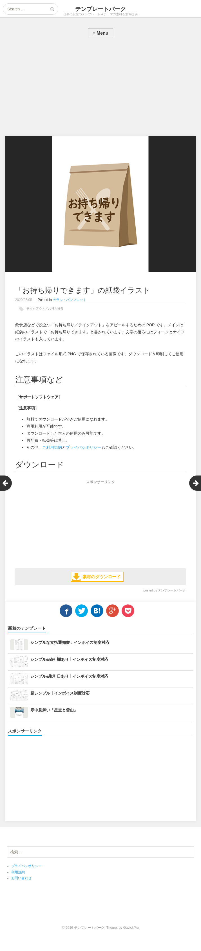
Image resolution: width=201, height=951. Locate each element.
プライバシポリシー (83, 447)
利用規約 (18, 872)
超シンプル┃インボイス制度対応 (60, 693)
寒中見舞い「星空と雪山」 (54, 710)
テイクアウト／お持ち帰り (45, 308)
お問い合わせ (21, 878)
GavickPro (131, 928)
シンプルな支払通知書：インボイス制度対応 (69, 642)
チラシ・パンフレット (69, 300)
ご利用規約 (52, 447)
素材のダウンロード (101, 576)
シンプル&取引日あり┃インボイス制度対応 (69, 676)
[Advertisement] (100, 88)
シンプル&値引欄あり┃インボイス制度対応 (69, 659)
